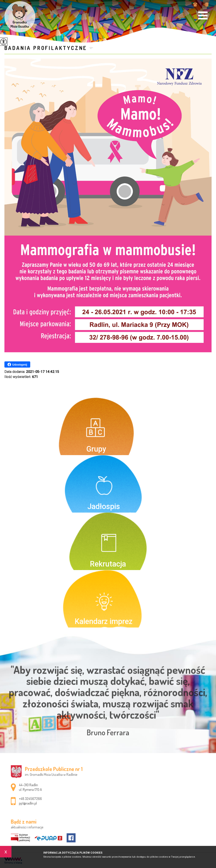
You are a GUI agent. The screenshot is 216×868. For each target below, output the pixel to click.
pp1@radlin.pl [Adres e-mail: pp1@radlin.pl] (28, 803)
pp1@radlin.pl (206, 4)
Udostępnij (17, 364)
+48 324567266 (195, 4)
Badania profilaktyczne (45, 47)
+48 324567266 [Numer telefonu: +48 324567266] (30, 798)
